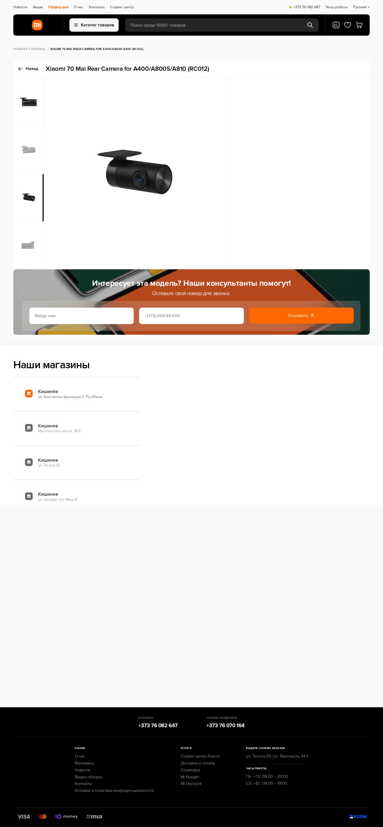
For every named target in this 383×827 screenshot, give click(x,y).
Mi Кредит (190, 777)
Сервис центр (121, 7)
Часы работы (336, 7)
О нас (78, 7)
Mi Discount (191, 783)
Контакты (97, 7)
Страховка (190, 770)
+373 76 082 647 (306, 7)
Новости (20, 7)
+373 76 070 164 (225, 725)
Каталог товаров (94, 25)
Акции (38, 7)
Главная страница (29, 49)
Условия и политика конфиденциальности (114, 790)
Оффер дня (58, 7)
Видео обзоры (88, 777)
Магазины (84, 763)
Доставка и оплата (198, 763)
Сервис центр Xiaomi (200, 756)
